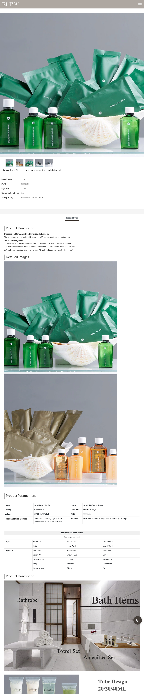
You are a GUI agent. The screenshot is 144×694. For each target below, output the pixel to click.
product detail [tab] (72, 218)
